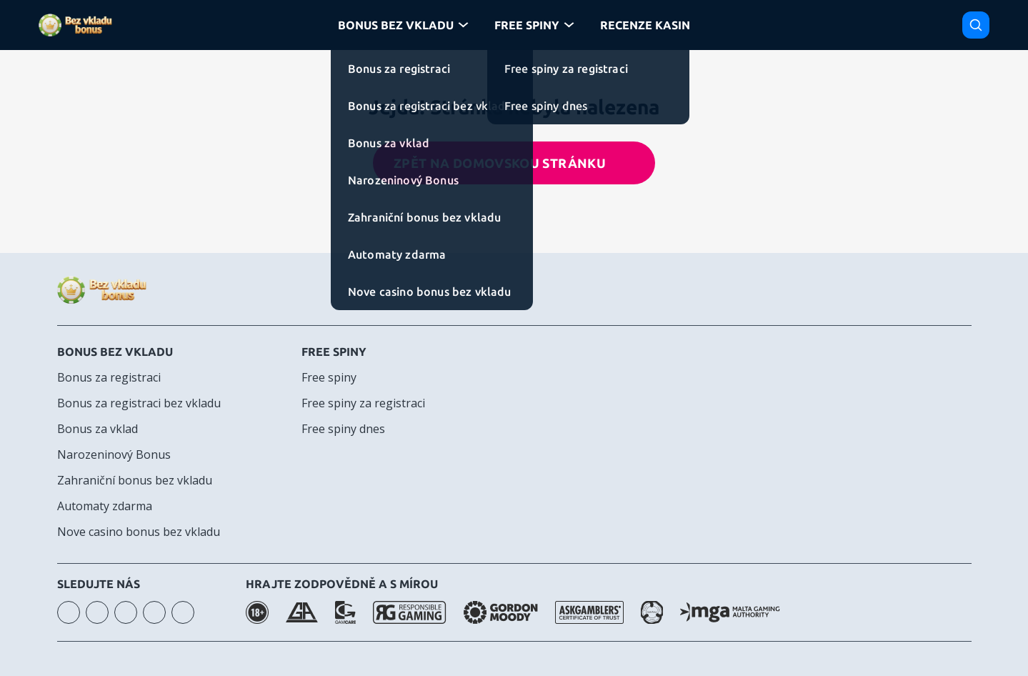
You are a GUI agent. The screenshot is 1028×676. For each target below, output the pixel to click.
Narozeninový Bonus (114, 454)
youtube (97, 612)
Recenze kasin (645, 25)
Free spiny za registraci (363, 403)
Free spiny (333, 351)
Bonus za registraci (109, 377)
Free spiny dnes (343, 429)
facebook (125, 612)
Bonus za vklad (97, 429)
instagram (68, 612)
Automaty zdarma (104, 506)
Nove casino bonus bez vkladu (138, 532)
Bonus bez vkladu (115, 351)
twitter (183, 612)
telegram (154, 612)
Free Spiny (526, 25)
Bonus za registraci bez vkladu (139, 403)
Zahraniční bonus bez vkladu (134, 480)
